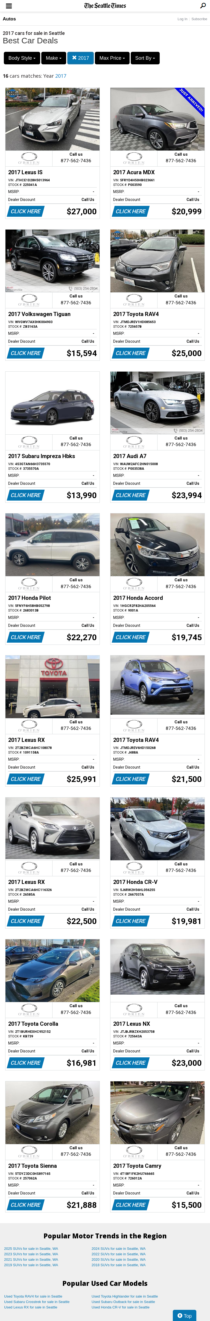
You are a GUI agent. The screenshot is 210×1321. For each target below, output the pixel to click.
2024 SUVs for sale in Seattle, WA (119, 1249)
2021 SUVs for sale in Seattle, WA (31, 1259)
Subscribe (199, 19)
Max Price (112, 58)
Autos (9, 19)
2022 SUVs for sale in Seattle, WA (119, 1254)
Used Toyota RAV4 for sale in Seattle (33, 1296)
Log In (182, 19)
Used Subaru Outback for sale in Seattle (123, 1302)
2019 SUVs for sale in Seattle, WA (31, 1265)
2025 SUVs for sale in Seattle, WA (31, 1249)
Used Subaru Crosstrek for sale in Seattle (36, 1302)
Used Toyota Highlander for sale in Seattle (125, 1296)
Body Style (22, 58)
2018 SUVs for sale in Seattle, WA (119, 1265)
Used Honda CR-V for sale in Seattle (121, 1307)
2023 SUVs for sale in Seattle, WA (31, 1254)
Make (54, 58)
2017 (80, 58)
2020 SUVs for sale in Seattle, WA (119, 1259)
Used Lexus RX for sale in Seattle (30, 1307)
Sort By (145, 58)
